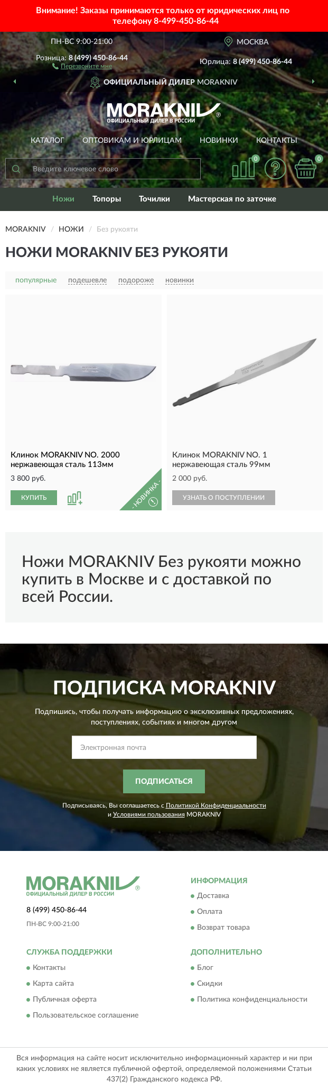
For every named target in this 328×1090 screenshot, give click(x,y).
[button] (82, 65)
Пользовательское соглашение (85, 1015)
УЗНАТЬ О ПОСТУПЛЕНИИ (224, 497)
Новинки (219, 140)
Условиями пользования (149, 814)
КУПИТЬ (33, 497)
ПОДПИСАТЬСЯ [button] (164, 781)
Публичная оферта (65, 999)
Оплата (209, 912)
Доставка (213, 896)
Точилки (154, 199)
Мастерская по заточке (232, 199)
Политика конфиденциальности (252, 999)
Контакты (276, 140)
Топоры (106, 199)
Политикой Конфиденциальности (216, 805)
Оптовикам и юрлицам (132, 140)
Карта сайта (53, 983)
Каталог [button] (47, 140)
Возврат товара (223, 928)
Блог (205, 968)
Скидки (209, 983)
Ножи (63, 199)
